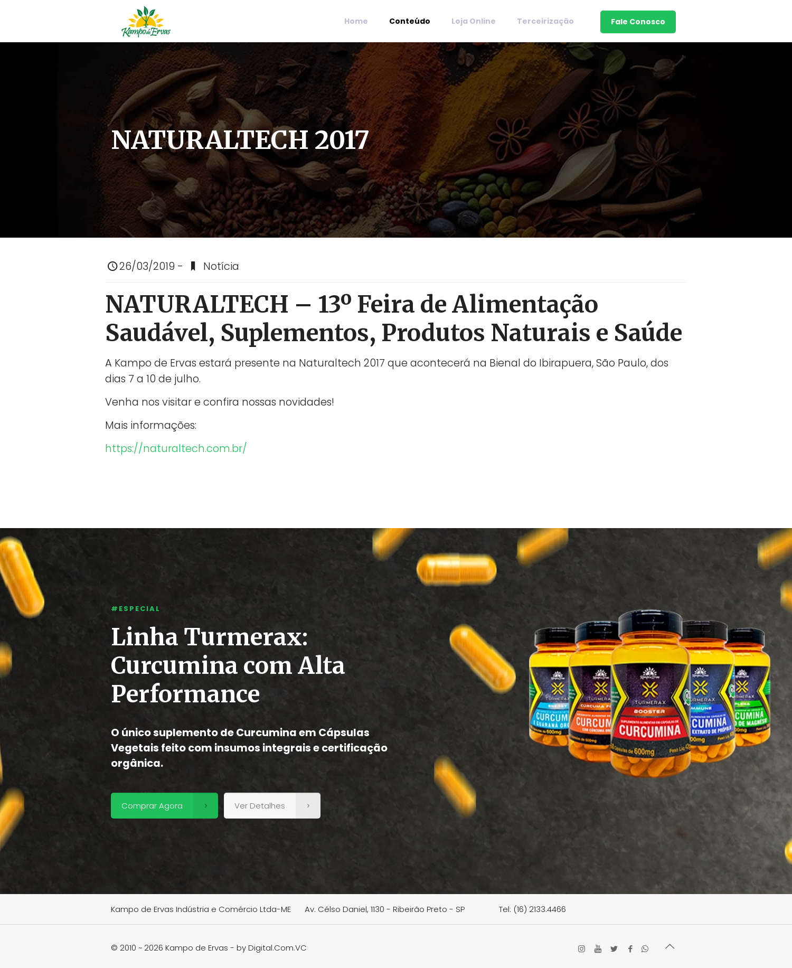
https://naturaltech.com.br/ (177, 448)
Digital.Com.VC (277, 947)
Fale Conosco (638, 21)
